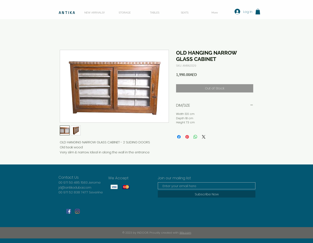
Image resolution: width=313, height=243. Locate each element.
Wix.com (185, 233)
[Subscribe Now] (206, 194)
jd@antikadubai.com (74, 187)
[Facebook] (68, 211)
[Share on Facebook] (178, 136)
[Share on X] (203, 136)
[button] (257, 11)
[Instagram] (77, 211)
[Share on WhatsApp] (195, 136)
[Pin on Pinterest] (187, 136)
